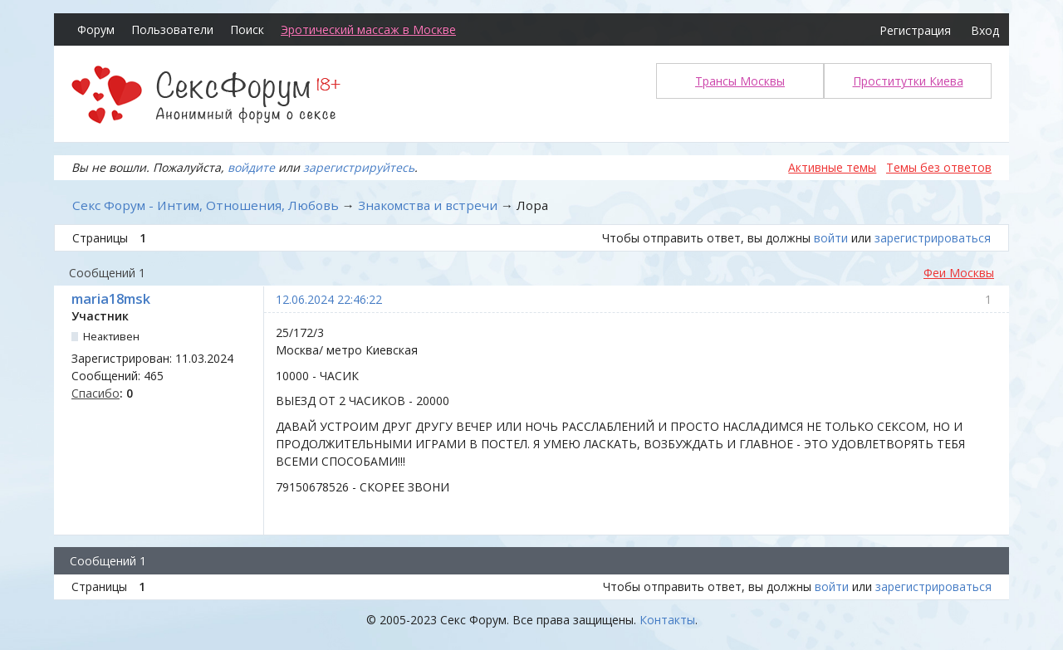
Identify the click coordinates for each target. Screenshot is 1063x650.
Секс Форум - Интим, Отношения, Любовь (205, 205)
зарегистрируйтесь (358, 167)
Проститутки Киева (908, 81)
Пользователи (172, 29)
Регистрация (915, 30)
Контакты (667, 620)
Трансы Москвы (740, 81)
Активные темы (832, 167)
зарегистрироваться (932, 238)
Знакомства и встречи (427, 205)
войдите (251, 167)
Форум (96, 29)
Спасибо (95, 393)
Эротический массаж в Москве (368, 29)
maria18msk (110, 299)
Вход (985, 30)
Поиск (247, 29)
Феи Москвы (958, 273)
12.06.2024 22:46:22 (329, 299)
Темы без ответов (939, 167)
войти (831, 238)
